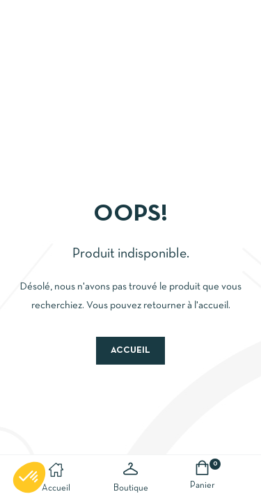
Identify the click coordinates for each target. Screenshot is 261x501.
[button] (29, 477)
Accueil (130, 351)
